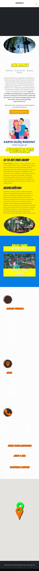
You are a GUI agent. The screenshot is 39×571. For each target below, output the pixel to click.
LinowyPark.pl (19, 3)
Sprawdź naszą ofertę (19, 112)
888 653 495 (27, 428)
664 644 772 (6, 428)
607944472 (19, 474)
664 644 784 (17, 428)
